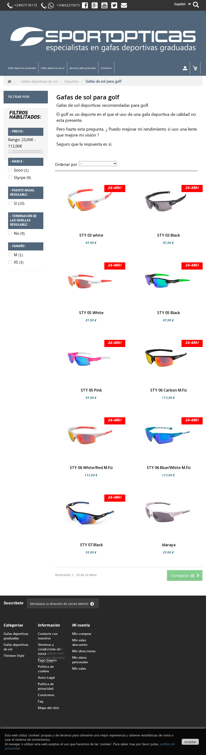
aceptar (190, 742)
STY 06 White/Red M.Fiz (91, 467)
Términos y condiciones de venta (49, 649)
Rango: (14, 142)
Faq (40, 701)
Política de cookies (46, 668)
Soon (21, 173)
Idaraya (169, 544)
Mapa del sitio (48, 707)
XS (19, 265)
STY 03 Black (168, 235)
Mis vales (79, 668)
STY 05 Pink (91, 390)
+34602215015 (67, 5)
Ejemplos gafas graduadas (83, 67)
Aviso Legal (46, 677)
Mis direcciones (83, 651)
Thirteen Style (14, 655)
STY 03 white (91, 235)
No (19, 236)
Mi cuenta (81, 625)
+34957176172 (25, 5)
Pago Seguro (47, 660)
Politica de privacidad (46, 686)
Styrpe (22, 180)
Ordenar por (66, 164)
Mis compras (81, 633)
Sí (19, 206)
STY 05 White (91, 312)
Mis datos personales (80, 659)
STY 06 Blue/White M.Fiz (169, 467)
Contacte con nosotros (48, 635)
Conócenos (106, 67)
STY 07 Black (91, 544)
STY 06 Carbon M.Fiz (168, 390)
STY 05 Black (168, 312)
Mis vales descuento (79, 642)
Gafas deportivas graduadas (22, 67)
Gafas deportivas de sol (53, 67)
